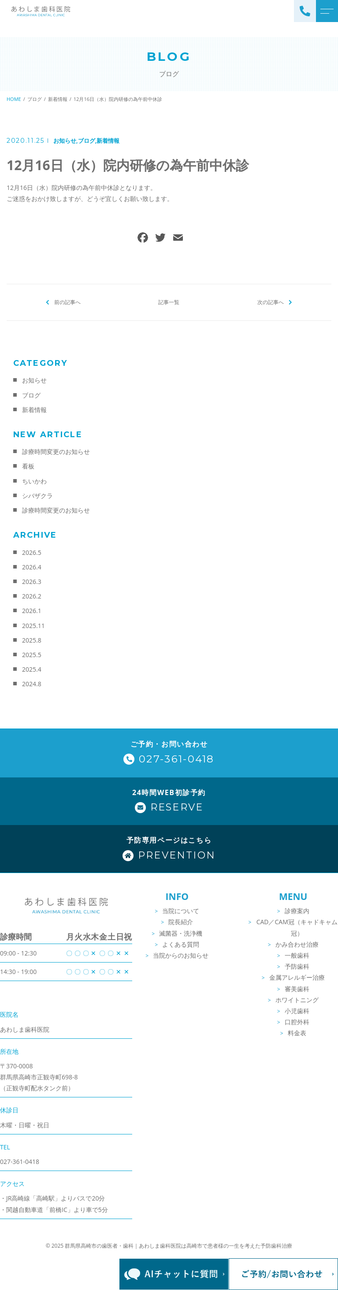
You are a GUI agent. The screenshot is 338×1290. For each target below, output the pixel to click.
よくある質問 (180, 944)
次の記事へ (270, 302)
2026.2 (31, 596)
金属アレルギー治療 (297, 977)
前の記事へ (67, 302)
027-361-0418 (19, 1161)
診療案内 (297, 911)
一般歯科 (297, 955)
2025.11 (33, 625)
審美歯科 (297, 989)
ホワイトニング (297, 1000)
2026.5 (31, 552)
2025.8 (31, 640)
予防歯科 (297, 966)
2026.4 (31, 567)
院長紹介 (180, 922)
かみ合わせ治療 (297, 944)
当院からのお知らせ (180, 955)
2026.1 (31, 610)
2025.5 (31, 655)
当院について (180, 911)
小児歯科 (297, 1011)
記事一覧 (168, 302)
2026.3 (31, 581)
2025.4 (31, 669)
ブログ (86, 141)
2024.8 (31, 684)
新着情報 (108, 141)
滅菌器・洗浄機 (180, 933)
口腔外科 (297, 1022)
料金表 (297, 1033)
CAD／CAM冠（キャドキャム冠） (297, 927)
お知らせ (64, 141)
